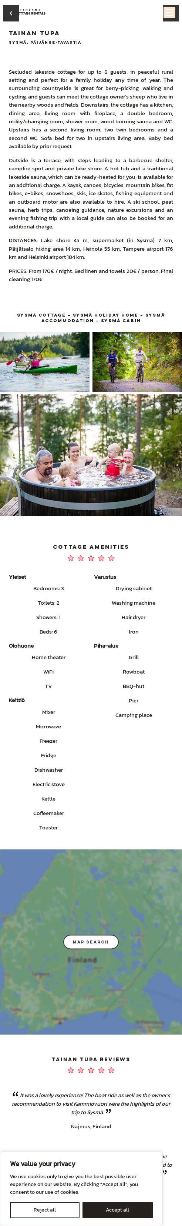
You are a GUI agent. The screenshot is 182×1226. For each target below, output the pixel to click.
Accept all (117, 1210)
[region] (81, 1189)
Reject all (45, 1210)
